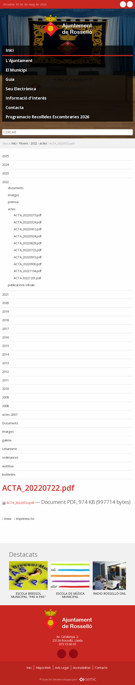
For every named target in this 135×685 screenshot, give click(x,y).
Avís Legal (62, 668)
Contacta (15, 107)
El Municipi (16, 70)
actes (43, 143)
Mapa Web (43, 668)
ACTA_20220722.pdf (18, 503)
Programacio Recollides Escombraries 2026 (47, 117)
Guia (10, 79)
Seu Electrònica (21, 89)
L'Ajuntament (19, 60)
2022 (33, 143)
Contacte (101, 668)
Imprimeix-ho (25, 519)
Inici (10, 50)
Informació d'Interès (26, 98)
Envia (7, 519)
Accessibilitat (82, 668)
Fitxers (23, 143)
